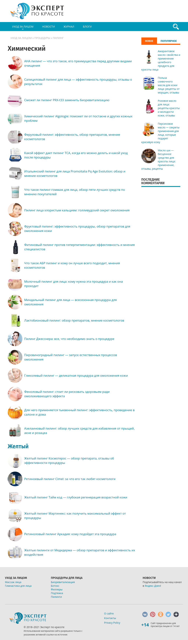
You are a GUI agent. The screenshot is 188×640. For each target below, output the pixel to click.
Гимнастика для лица (18, 585)
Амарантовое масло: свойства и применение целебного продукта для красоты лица (160, 60)
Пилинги (56, 596)
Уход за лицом (22, 28)
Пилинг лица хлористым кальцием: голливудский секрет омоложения (77, 210)
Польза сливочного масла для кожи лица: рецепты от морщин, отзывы (169, 85)
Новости (48, 26)
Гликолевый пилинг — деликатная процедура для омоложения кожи (76, 375)
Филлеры (56, 589)
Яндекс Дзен (152, 585)
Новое (149, 41)
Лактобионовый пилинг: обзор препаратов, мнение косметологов (74, 320)
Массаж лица (13, 582)
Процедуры (42, 38)
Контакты (110, 618)
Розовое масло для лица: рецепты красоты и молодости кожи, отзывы (169, 108)
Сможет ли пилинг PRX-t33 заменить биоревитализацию (66, 100)
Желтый (18, 446)
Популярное (169, 41)
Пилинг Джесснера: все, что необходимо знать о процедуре (69, 339)
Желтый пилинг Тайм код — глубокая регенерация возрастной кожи (75, 497)
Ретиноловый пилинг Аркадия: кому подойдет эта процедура (70, 534)
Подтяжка (57, 593)
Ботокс (55, 585)
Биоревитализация (63, 582)
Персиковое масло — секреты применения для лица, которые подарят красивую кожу (160, 133)
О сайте (109, 613)
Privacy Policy (112, 622)
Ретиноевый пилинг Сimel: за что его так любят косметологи (69, 479)
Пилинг (58, 38)
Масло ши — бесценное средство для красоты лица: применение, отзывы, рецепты (158, 159)
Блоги (87, 26)
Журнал (69, 26)
